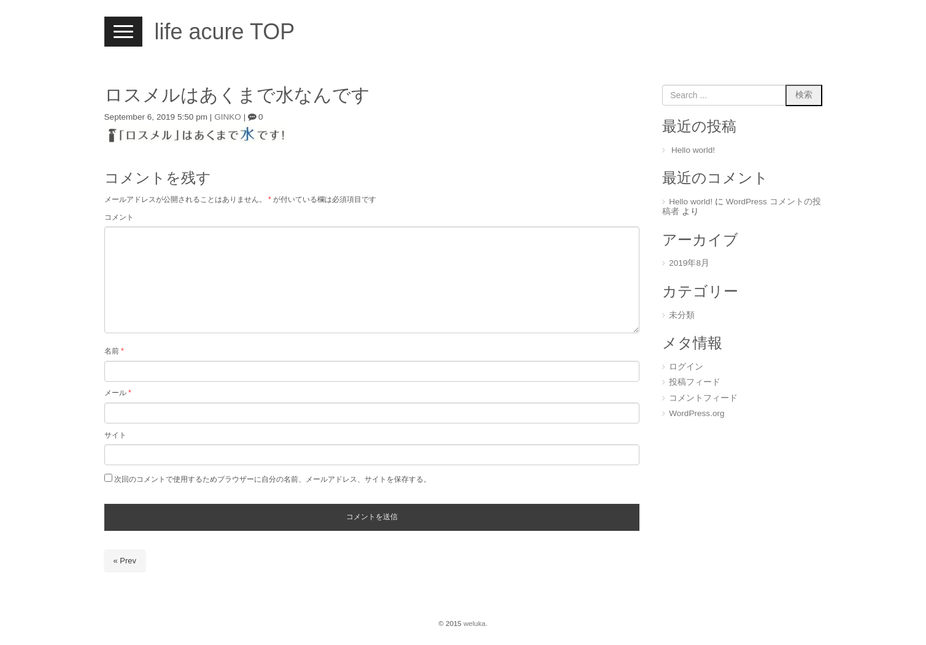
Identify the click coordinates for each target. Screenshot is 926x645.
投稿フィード (694, 382)
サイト (115, 435)
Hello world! (693, 150)
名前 (114, 351)
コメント (119, 217)
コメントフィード (703, 398)
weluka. (475, 623)
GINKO (227, 117)
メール (117, 392)
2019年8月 (689, 263)
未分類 (682, 315)
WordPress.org (696, 413)
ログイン (686, 366)
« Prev (125, 560)
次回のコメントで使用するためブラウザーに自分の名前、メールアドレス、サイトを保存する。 (272, 479)
